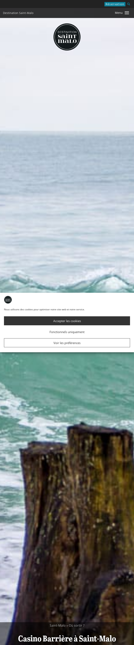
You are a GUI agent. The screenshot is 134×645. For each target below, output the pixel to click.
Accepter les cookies (67, 321)
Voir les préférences (67, 343)
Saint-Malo (58, 625)
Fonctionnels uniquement (67, 332)
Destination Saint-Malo (18, 13)
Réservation (115, 4)
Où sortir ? (76, 625)
